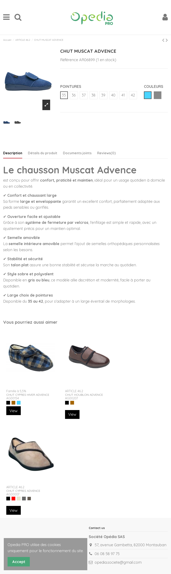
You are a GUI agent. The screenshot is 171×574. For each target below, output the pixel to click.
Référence (69, 59)
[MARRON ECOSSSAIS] (29, 498)
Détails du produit (42, 153)
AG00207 (71, 398)
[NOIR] (8, 403)
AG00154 (12, 398)
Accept (18, 561)
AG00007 (12, 494)
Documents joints (77, 153)
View (13, 410)
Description (12, 153)
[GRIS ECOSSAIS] (24, 498)
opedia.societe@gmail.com (118, 562)
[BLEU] (19, 403)
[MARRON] (13, 403)
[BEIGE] (19, 498)
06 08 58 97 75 (107, 553)
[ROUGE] (13, 498)
